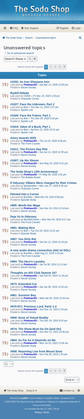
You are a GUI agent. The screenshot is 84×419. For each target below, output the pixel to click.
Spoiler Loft (27, 110)
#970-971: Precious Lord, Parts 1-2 (33, 306)
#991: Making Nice (22, 227)
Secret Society (28, 87)
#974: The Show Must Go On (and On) (35, 329)
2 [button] (50, 66)
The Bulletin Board (30, 177)
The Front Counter (30, 143)
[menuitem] (64, 22)
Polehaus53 (30, 84)
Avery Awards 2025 (23, 138)
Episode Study (28, 199)
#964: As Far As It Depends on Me (33, 340)
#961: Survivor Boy (23, 295)
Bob (26, 107)
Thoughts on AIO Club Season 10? (33, 272)
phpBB (24, 398)
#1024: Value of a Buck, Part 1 (30, 126)
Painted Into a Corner (24, 194)
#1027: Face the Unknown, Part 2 (32, 104)
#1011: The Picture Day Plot (29, 149)
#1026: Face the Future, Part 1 (30, 115)
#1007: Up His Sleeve (24, 160)
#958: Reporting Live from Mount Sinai (36, 351)
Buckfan (28, 197)
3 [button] (55, 66)
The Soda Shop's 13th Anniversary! (34, 171)
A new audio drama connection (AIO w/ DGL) (40, 250)
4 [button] (60, 66)
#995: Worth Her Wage (25, 205)
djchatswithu (30, 185)
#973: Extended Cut (23, 284)
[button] (64, 67)
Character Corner (30, 98)
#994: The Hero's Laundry (27, 261)
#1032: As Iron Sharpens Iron (29, 81)
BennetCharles (31, 219)
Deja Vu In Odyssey (23, 216)
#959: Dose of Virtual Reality (29, 317)
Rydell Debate (19, 93)
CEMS (27, 96)
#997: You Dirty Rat (23, 239)
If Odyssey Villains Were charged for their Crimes (43, 182)
